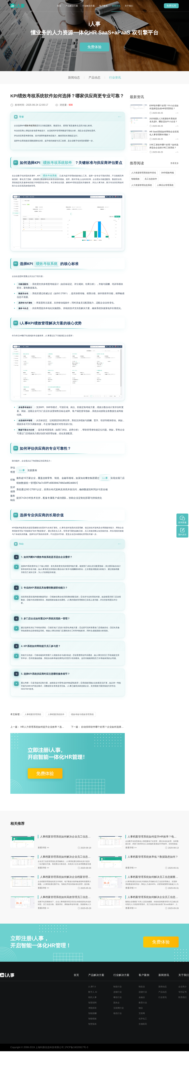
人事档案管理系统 (33, 728)
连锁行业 (117, 1006)
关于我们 (129, 6)
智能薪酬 (92, 1027)
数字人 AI (92, 1006)
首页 (59, 6)
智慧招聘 (92, 1016)
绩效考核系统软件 (57, 163)
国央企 (116, 1016)
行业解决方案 (88, 6)
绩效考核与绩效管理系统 (82, 728)
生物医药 (143, 1038)
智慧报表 (92, 1038)
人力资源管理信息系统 (141, 185)
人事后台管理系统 (165, 185)
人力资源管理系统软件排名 (143, 172)
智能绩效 (135, 179)
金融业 (142, 1011)
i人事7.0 (92, 1000)
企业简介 (182, 1000)
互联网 (142, 1027)
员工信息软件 (151, 179)
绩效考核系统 (30, 125)
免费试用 (171, 5)
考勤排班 (92, 1022)
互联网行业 (118, 1022)
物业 (141, 1022)
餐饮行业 (117, 1011)
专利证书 (182, 1006)
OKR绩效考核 (167, 172)
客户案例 (103, 6)
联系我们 (182, 1011)
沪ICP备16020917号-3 (76, 1061)
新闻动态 (74, 77)
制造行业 (117, 1000)
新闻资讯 (116, 6)
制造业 (142, 1000)
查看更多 (174, 163)
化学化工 (143, 1032)
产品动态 (94, 77)
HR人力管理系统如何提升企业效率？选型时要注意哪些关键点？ (54, 740)
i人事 (22, 478)
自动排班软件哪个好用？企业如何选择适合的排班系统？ (110, 740)
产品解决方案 (72, 6)
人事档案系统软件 (56, 728)
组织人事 (92, 1011)
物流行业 (117, 1027)
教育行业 (143, 1016)
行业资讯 (115, 77)
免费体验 (94, 47)
